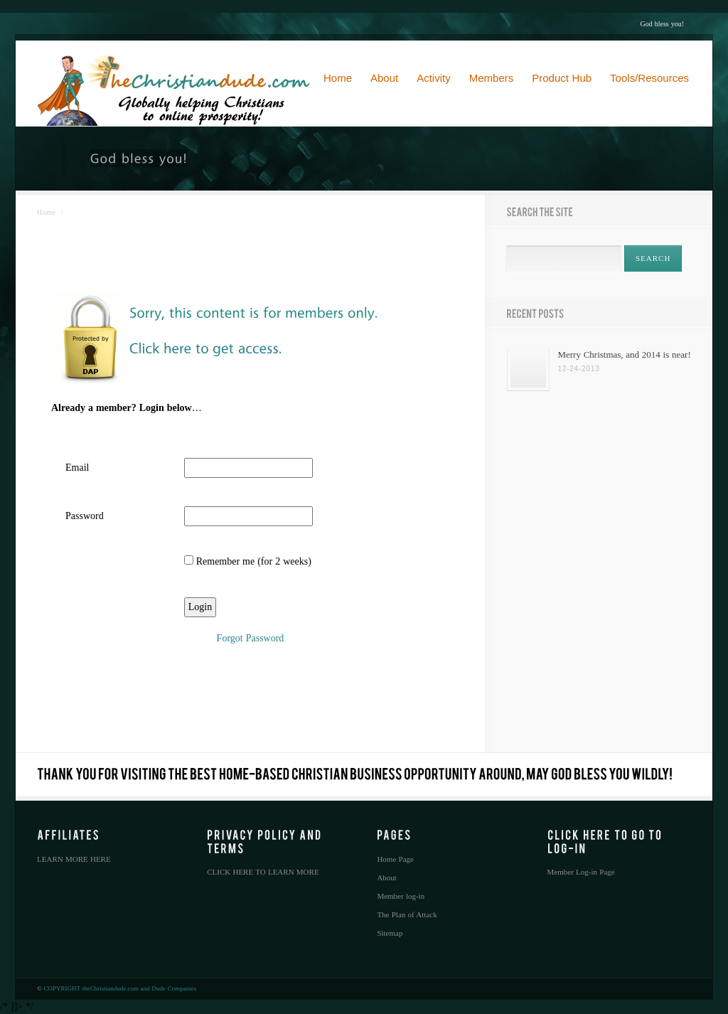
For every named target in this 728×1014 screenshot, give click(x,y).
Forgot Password (250, 638)
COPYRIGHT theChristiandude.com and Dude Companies (120, 988)
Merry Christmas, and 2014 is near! (623, 354)
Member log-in (400, 896)
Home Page (395, 859)
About (387, 877)
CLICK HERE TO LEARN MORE (262, 872)
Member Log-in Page (581, 872)
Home (46, 212)
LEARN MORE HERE (74, 859)
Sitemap (389, 933)
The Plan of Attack (407, 914)
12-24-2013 (578, 369)
